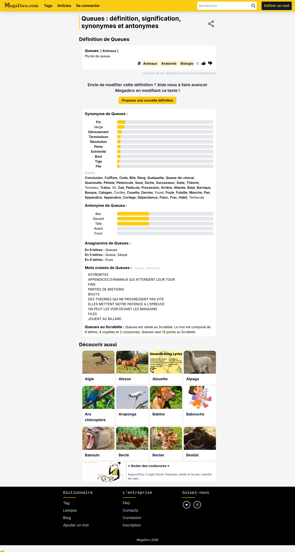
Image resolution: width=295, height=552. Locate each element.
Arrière (166, 185)
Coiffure (110, 175)
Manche (195, 190)
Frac (173, 194)
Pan (207, 190)
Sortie (149, 180)
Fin (98, 119)
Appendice (93, 194)
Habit (183, 194)
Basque (91, 190)
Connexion (132, 514)
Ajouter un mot (76, 521)
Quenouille (93, 180)
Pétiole (109, 180)
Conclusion (94, 175)
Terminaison (98, 134)
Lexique (70, 506)
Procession (150, 185)
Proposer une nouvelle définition (147, 97)
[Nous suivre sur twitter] (186, 500)
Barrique (203, 185)
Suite (181, 180)
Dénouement (98, 129)
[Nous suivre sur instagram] (197, 500)
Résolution (98, 139)
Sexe (139, 180)
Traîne (105, 185)
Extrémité (98, 149)
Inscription (132, 521)
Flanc (164, 194)
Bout (98, 154)
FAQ (126, 499)
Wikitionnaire (207, 73)
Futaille (181, 190)
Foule (170, 190)
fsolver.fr (152, 265)
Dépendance (148, 194)
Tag (66, 499)
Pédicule (133, 185)
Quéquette (155, 175)
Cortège (129, 194)
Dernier (147, 190)
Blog (67, 514)
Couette (133, 190)
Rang (141, 175)
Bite (132, 175)
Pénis (98, 144)
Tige (98, 158)
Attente (179, 185)
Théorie (192, 180)
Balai (191, 185)
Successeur (165, 180)
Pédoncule (124, 180)
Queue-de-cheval (180, 175)
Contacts (130, 506)
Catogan (105, 190)
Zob (121, 185)
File (98, 163)
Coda (123, 175)
